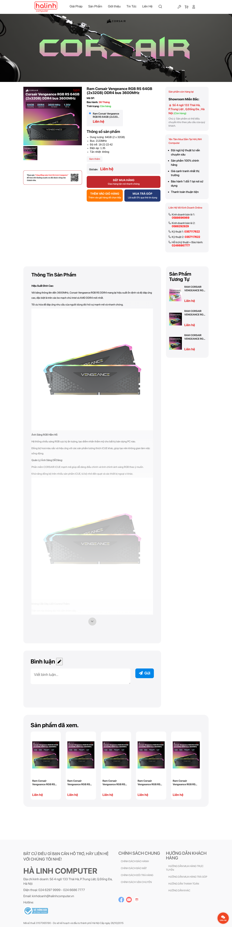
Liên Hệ (147, 6)
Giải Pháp (76, 6)
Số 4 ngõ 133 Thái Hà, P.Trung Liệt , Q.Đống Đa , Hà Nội (187, 109)
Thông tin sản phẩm (53, 275)
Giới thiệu (114, 6)
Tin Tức (131, 6)
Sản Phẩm (95, 6)
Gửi (144, 673)
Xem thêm (94, 158)
